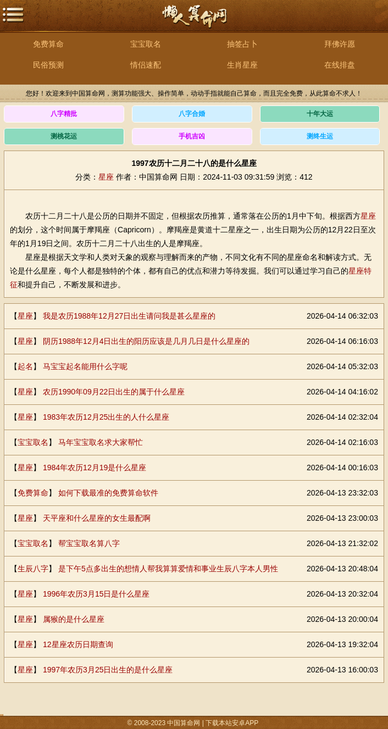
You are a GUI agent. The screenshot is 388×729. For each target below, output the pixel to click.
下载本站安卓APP (232, 723)
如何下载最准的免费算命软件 (108, 492)
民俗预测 (48, 64)
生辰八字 (33, 568)
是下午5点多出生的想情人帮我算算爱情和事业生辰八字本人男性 (168, 568)
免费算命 (48, 44)
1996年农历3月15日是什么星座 (96, 593)
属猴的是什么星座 (73, 619)
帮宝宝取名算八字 (89, 543)
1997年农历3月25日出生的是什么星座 (108, 669)
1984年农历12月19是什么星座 (94, 467)
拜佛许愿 (339, 44)
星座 (106, 176)
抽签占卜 (242, 44)
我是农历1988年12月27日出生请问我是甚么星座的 (129, 315)
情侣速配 (145, 64)
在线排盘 (339, 64)
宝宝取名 (145, 44)
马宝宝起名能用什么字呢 (85, 366)
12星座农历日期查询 (78, 644)
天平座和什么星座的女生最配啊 (97, 518)
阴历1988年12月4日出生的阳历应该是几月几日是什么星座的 (146, 341)
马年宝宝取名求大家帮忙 (100, 442)
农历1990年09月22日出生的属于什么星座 (114, 391)
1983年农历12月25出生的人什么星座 (106, 417)
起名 (25, 366)
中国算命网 (194, 22)
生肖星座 (242, 64)
